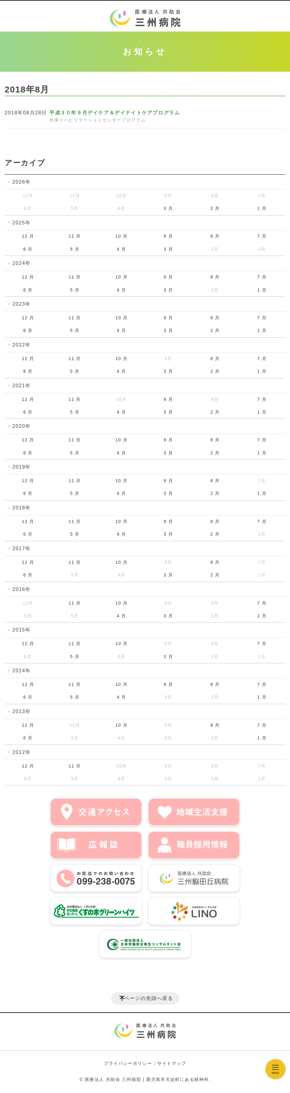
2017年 (21, 548)
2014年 (21, 670)
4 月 (121, 249)
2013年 (21, 711)
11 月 (75, 236)
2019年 (21, 467)
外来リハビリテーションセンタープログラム (97, 119)
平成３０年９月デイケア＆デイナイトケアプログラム (114, 112)
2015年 (21, 629)
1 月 (262, 208)
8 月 (215, 236)
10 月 (122, 236)
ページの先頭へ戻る (148, 998)
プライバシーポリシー (128, 1063)
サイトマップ (171, 1063)
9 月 (168, 236)
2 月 (215, 208)
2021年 (21, 385)
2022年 (21, 344)
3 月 (168, 208)
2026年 (21, 182)
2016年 (21, 589)
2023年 (21, 304)
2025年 (21, 222)
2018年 (21, 507)
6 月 (27, 249)
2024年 (21, 263)
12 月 (28, 236)
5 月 (74, 249)
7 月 (262, 236)
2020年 (21, 426)
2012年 (21, 752)
